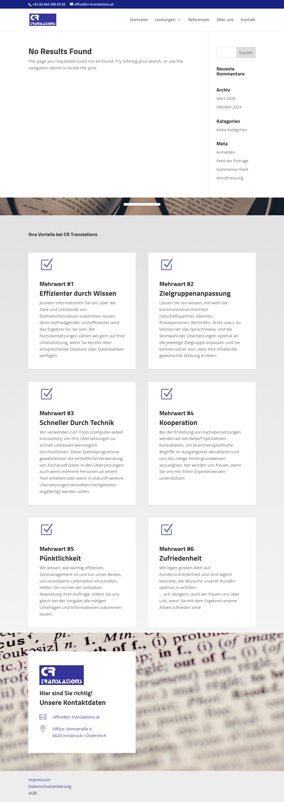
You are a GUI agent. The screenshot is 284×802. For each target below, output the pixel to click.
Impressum (39, 779)
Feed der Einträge (232, 160)
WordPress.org (230, 178)
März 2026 (226, 98)
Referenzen (198, 20)
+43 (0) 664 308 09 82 (48, 4)
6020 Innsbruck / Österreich (79, 735)
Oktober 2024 (229, 107)
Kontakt (248, 20)
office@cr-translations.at (76, 717)
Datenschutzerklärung (49, 786)
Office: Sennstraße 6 (72, 729)
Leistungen (165, 20)
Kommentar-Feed (232, 169)
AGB (32, 793)
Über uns (225, 20)
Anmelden (226, 152)
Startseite (139, 20)
